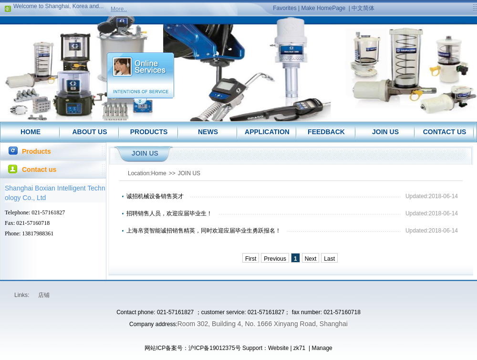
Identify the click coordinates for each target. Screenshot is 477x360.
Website (278, 348)
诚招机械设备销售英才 (155, 196)
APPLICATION (267, 132)
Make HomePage (323, 8)
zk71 (299, 348)
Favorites (284, 8)
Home (158, 173)
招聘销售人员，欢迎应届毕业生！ (169, 213)
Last (329, 258)
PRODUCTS (149, 132)
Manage (321, 348)
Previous (275, 258)
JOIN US (385, 132)
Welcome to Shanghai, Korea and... (58, 7)
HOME (31, 132)
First (250, 258)
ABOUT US (89, 132)
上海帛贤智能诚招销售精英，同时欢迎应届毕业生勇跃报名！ (203, 230)
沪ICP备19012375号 (214, 348)
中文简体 (363, 8)
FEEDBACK (326, 132)
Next (311, 258)
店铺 (44, 295)
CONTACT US (445, 132)
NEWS (208, 132)
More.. (119, 9)
